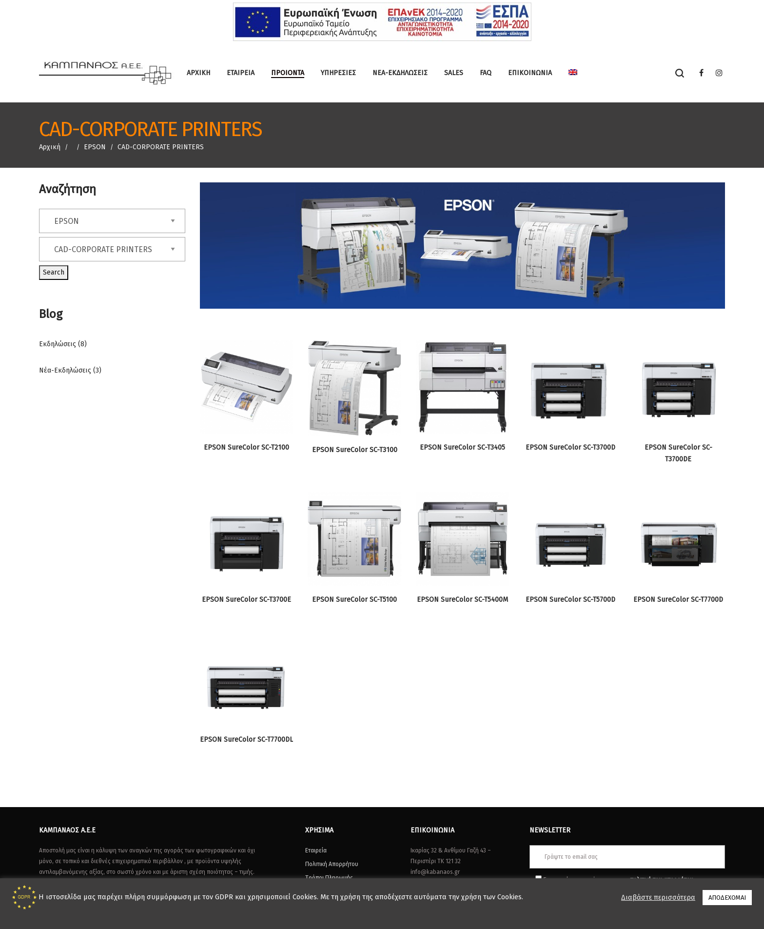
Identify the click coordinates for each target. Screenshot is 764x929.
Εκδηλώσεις (57, 344)
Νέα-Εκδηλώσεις (65, 370)
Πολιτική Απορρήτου (331, 864)
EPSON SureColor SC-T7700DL (246, 739)
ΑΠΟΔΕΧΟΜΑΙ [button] (727, 897)
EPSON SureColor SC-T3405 (462, 447)
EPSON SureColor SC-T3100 (354, 450)
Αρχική (49, 147)
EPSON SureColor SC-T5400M (462, 599)
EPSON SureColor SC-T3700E (246, 599)
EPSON (95, 147)
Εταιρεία (316, 850)
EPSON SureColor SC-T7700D (678, 599)
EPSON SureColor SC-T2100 (246, 447)
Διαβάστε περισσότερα (658, 897)
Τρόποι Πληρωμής (329, 877)
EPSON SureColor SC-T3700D (570, 447)
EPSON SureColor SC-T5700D (570, 599)
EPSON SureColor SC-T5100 (354, 599)
